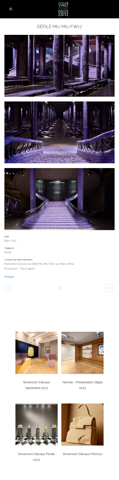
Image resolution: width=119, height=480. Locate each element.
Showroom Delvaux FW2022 (82, 454)
